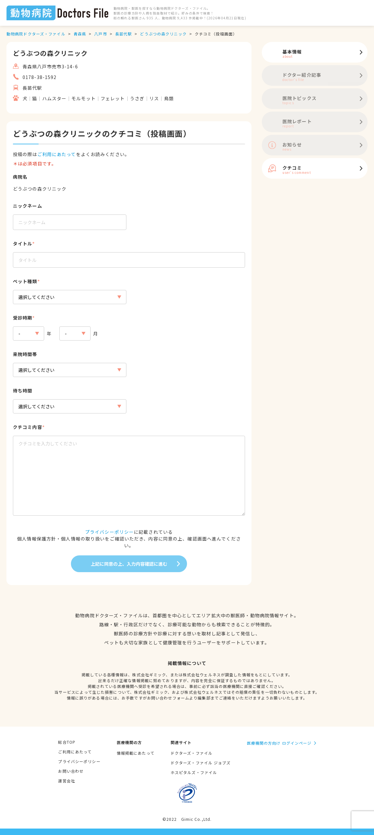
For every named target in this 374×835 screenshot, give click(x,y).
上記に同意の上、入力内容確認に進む (129, 564)
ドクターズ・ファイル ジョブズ (201, 762)
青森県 (80, 33)
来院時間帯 (25, 354)
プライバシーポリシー (109, 532)
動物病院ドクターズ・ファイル (35, 33)
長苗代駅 (123, 33)
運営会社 (66, 780)
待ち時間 (22, 390)
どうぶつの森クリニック (163, 33)
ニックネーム (27, 206)
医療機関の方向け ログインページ (279, 743)
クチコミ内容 (27, 427)
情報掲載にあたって (135, 753)
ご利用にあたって (56, 154)
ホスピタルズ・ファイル (194, 772)
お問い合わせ (71, 771)
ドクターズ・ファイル (191, 753)
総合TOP (66, 742)
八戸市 (100, 33)
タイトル (22, 243)
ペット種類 (25, 281)
